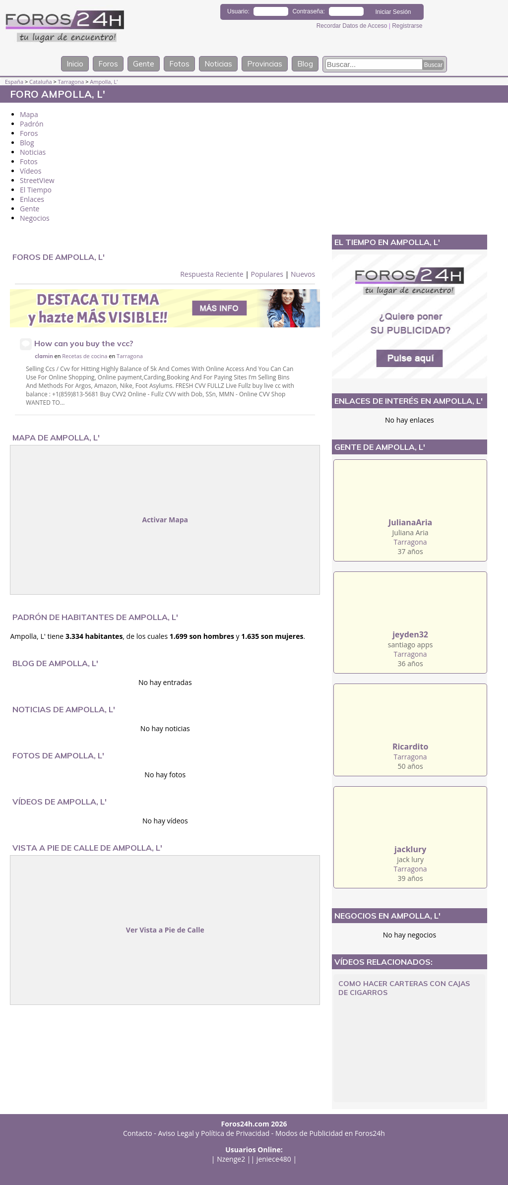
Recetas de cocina (84, 356)
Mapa (29, 114)
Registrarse (407, 25)
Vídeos (30, 171)
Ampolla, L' (104, 81)
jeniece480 (273, 1159)
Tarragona (71, 81)
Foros (108, 63)
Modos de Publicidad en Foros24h (330, 1133)
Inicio (74, 63)
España (14, 81)
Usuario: (238, 11)
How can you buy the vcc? (83, 343)
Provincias (264, 63)
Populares (267, 274)
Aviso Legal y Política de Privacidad (214, 1133)
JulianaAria (410, 522)
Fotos (179, 63)
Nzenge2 (231, 1159)
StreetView (37, 180)
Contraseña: (308, 11)
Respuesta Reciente (211, 274)
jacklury (410, 849)
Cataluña (40, 81)
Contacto (137, 1133)
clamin (44, 356)
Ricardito (410, 746)
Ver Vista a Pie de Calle (165, 930)
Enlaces (32, 199)
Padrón (32, 123)
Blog (305, 63)
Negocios (35, 218)
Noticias (218, 63)
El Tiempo (36, 189)
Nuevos (303, 274)
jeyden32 (410, 634)
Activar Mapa (165, 519)
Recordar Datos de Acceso (353, 25)
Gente (143, 63)
